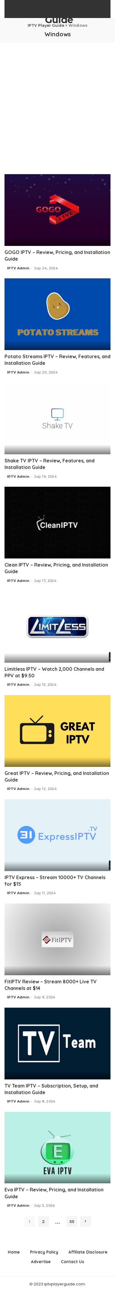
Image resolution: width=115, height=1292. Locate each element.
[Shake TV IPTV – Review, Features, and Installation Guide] (57, 418)
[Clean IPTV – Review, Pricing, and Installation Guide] (57, 522)
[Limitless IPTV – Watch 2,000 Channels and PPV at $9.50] (57, 626)
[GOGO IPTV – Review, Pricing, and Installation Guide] (57, 210)
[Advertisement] (57, 103)
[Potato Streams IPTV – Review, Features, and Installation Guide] (57, 314)
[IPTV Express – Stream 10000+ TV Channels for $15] (57, 835)
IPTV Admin (18, 268)
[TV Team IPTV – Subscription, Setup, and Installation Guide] (57, 1043)
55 (71, 1221)
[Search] (106, 9)
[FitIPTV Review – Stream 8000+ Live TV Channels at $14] (57, 939)
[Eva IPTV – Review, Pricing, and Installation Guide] (57, 1147)
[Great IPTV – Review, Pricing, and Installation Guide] (57, 731)
